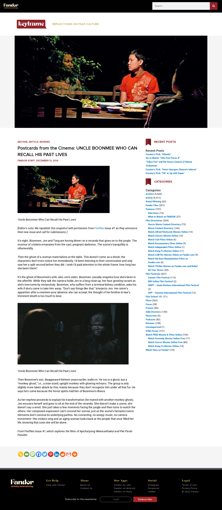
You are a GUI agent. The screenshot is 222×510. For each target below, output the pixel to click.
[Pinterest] (50, 454)
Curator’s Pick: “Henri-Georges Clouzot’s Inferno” (171, 169)
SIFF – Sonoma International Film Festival (169, 292)
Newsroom (151, 315)
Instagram (153, 485)
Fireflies (100, 228)
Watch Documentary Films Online (165, 243)
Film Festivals (153, 274)
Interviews (153, 213)
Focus (149, 304)
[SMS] (32, 454)
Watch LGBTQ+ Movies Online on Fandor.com (171, 254)
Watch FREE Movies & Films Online (164, 334)
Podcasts (150, 319)
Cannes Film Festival (159, 277)
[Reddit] (62, 454)
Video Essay (152, 331)
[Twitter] (44, 454)
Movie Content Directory (160, 228)
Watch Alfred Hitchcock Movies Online (168, 232)
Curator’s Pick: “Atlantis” (158, 154)
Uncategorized (153, 327)
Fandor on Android (124, 488)
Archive (23, 142)
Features (150, 209)
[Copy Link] (20, 454)
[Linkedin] (56, 454)
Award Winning (153, 201)
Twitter (152, 492)
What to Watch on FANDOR (162, 216)
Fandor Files (152, 205)
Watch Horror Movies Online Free (165, 342)
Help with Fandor (55, 485)
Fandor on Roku (123, 492)
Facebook (153, 488)
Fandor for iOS (122, 485)
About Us (85, 485)
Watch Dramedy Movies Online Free (166, 338)
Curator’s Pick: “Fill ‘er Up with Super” (165, 173)
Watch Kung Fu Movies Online (163, 251)
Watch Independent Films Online (164, 247)
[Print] (74, 454)
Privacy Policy (189, 488)
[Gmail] (68, 454)
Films (148, 300)
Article (33, 142)
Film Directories (154, 220)
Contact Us (86, 488)
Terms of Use (189, 485)
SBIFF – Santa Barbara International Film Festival (173, 285)
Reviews (45, 142)
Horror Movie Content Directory (164, 224)
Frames (150, 308)
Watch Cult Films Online (160, 239)
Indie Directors (153, 311)
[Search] (214, 6)
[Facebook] (38, 454)
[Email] (26, 454)
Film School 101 (154, 296)
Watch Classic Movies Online (163, 235)
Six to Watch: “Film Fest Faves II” (163, 158)
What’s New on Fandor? (158, 350)
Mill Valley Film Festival (160, 281)
